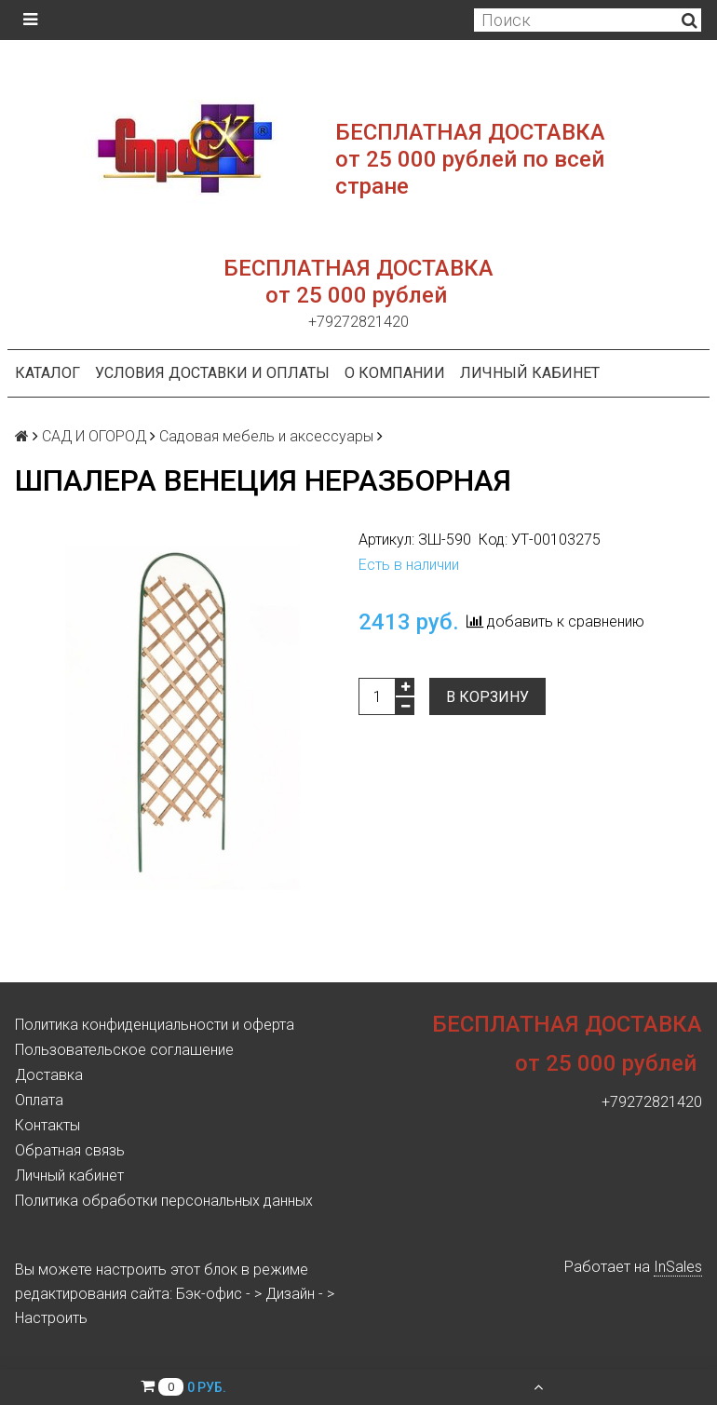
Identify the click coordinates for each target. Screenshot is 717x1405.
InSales (678, 1267)
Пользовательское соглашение (124, 1050)
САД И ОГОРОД (94, 436)
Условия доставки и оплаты (212, 373)
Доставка (49, 1075)
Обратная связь (70, 1150)
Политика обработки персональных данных (164, 1200)
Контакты (47, 1125)
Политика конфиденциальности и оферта (154, 1024)
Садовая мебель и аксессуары (266, 436)
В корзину (487, 697)
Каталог (47, 373)
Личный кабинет (530, 373)
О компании (395, 373)
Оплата (39, 1100)
